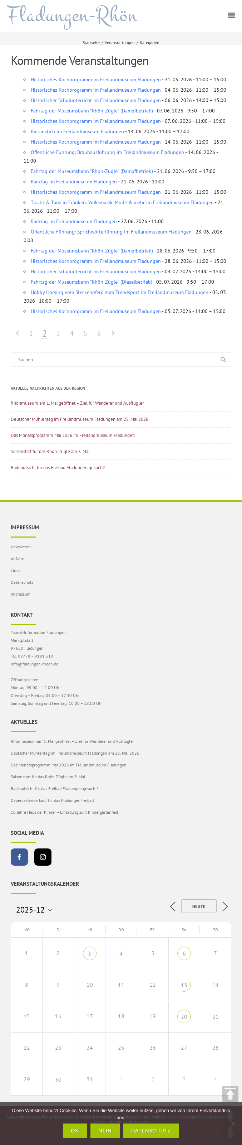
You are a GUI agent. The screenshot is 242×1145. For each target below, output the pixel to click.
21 (215, 1016)
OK (75, 1130)
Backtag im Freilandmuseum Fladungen (74, 181)
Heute (199, 906)
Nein (105, 1130)
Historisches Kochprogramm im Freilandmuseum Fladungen (96, 79)
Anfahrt (18, 558)
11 (121, 984)
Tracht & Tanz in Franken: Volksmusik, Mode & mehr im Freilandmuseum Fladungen (122, 202)
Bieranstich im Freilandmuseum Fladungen (77, 131)
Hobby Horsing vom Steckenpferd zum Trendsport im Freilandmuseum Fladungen (119, 292)
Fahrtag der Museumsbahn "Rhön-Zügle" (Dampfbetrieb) (92, 110)
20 (184, 1016)
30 (58, 1079)
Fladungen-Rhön (72, 15)
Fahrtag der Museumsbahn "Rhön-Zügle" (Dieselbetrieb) (91, 282)
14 (215, 984)
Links (15, 570)
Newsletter (21, 546)
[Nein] (233, 1123)
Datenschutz (22, 582)
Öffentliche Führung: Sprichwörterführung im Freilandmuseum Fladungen (111, 231)
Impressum (20, 594)
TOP (230, 1094)
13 (184, 984)
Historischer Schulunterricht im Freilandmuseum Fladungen (96, 100)
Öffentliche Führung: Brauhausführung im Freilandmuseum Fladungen (107, 152)
